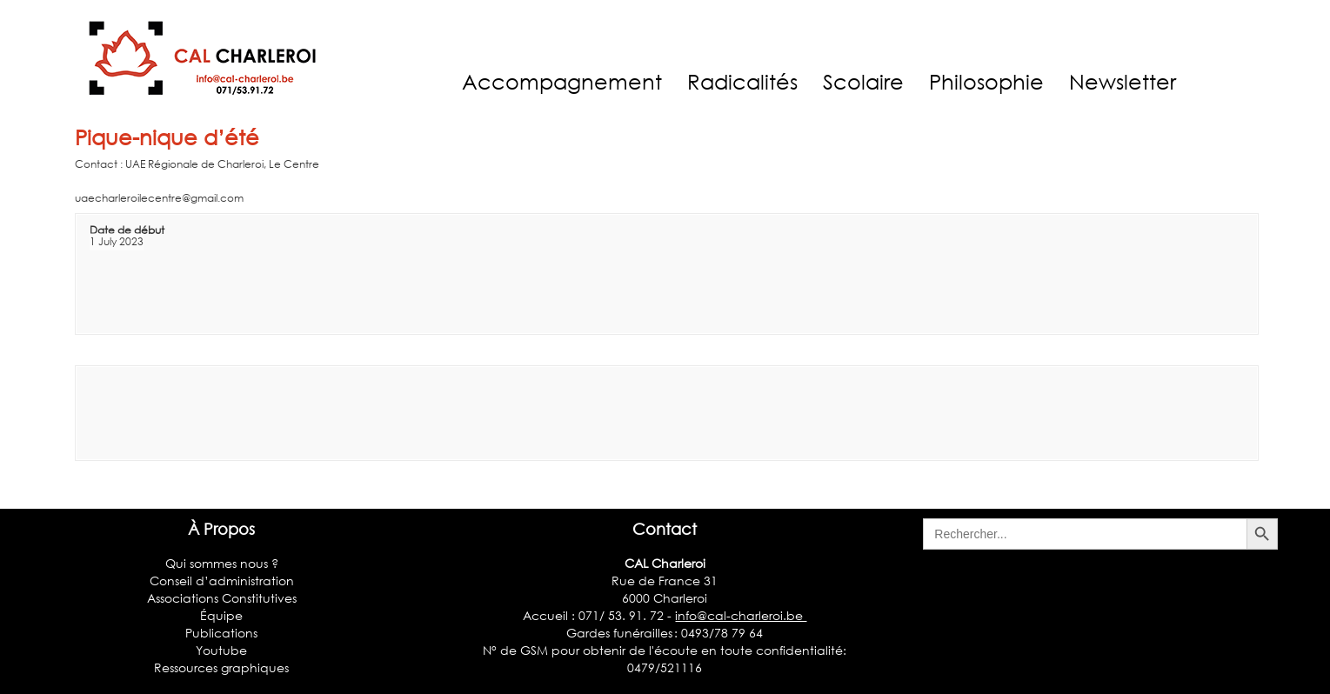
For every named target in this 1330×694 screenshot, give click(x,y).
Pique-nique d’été (167, 137)
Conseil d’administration (222, 580)
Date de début (127, 230)
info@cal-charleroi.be (740, 615)
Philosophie (986, 81)
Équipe (221, 615)
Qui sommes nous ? (221, 563)
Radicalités (742, 81)
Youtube (221, 650)
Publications (221, 632)
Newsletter (1122, 81)
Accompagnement (562, 81)
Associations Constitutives (222, 598)
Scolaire (863, 81)
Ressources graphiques (221, 667)
